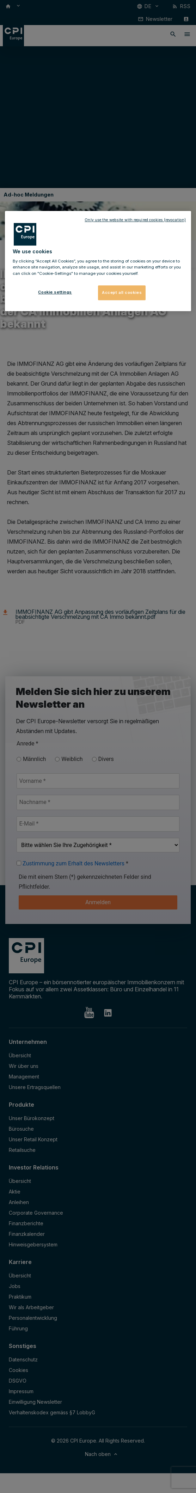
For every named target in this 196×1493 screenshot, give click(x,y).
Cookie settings (55, 292)
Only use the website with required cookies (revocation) (135, 220)
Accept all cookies (122, 292)
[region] (98, 261)
